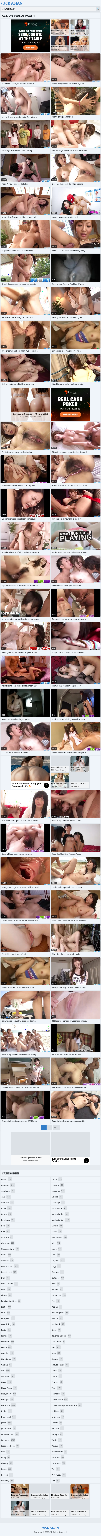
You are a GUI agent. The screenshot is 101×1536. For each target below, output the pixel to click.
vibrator (58, 1428)
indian (6, 1411)
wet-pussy (59, 1475)
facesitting (8, 1324)
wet (56, 1469)
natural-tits (59, 1237)
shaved (57, 1359)
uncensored (60, 1399)
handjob (7, 1399)
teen (57, 1388)
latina (57, 1179)
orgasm (58, 1260)
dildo (6, 1289)
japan (6, 1423)
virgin (57, 1440)
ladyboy (7, 1481)
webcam (58, 1457)
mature (57, 1226)
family (6, 1336)
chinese (7, 1260)
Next (56, 1127)
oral (56, 1255)
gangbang (8, 1359)
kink (5, 1452)
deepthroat (9, 1272)
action (6, 1179)
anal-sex (7, 1202)
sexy (56, 1353)
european (8, 1318)
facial (6, 1330)
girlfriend (8, 1376)
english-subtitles (11, 1301)
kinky (5, 1457)
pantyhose (59, 1295)
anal (6, 1197)
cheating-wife (10, 1249)
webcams (58, 1463)
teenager (58, 1394)
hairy (6, 1382)
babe (6, 1208)
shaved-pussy (60, 1365)
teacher (57, 1382)
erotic (6, 1307)
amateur (8, 1185)
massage (58, 1202)
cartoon (7, 1237)
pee (56, 1301)
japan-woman (10, 1434)
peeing (57, 1307)
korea (6, 1469)
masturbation (61, 1220)
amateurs (8, 1191)
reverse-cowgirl (61, 1336)
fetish (6, 1347)
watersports (59, 1452)
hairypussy (8, 1394)
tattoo (57, 1376)
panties (57, 1289)
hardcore (8, 1405)
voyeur (57, 1446)
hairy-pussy (9, 1388)
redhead (58, 1324)
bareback (8, 1220)
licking (57, 1197)
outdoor (58, 1278)
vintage (57, 1434)
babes (6, 1214)
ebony (6, 1295)
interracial (8, 1417)
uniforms (58, 1417)
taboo (57, 1370)
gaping (6, 1365)
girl (5, 1370)
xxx (56, 1481)
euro (5, 1313)
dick (5, 1278)
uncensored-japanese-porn (67, 1405)
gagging (7, 1353)
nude (57, 1249)
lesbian (58, 1185)
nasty (57, 1231)
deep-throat (10, 1266)
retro (56, 1330)
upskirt (57, 1423)
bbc (5, 1226)
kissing (7, 1463)
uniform (58, 1411)
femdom (7, 1342)
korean (7, 1475)
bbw (5, 1231)
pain (56, 1284)
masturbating (60, 1214)
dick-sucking (9, 1284)
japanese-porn (10, 1446)
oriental (58, 1272)
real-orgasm (60, 1313)
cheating (7, 1243)
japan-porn (8, 1428)
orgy (56, 1266)
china (6, 1255)
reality (57, 1318)
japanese (8, 1440)
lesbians (58, 1191)
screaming (58, 1342)
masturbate (59, 1208)
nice (56, 1243)
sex (56, 1347)
